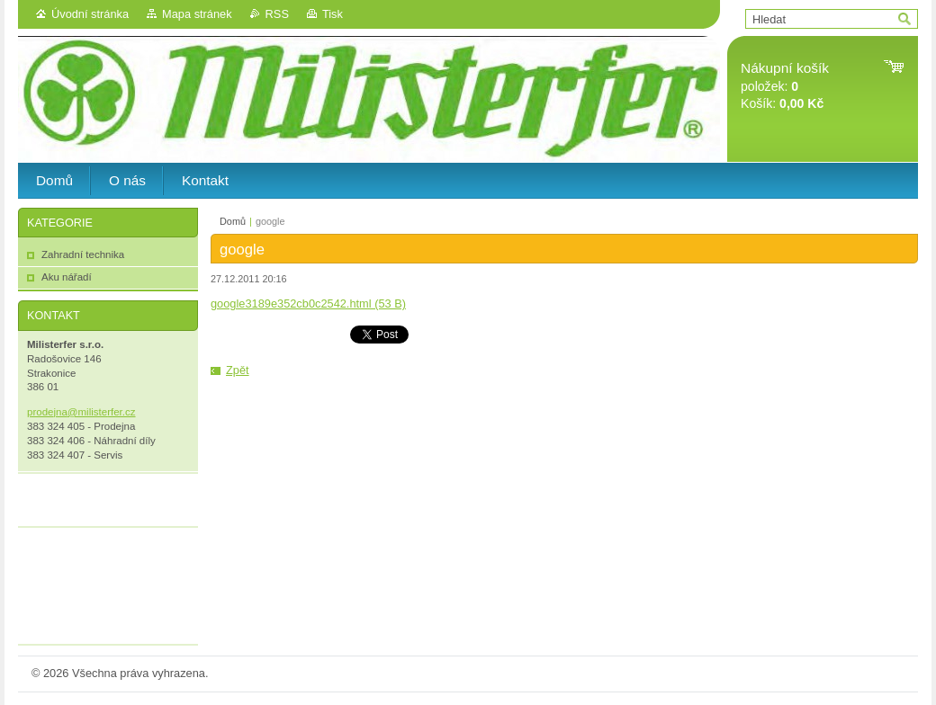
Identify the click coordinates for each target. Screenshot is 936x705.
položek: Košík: (785, 86)
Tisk (332, 14)
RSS (277, 14)
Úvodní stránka (90, 14)
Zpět (237, 370)
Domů (233, 221)
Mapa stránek (197, 14)
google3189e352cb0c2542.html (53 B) (308, 303)
